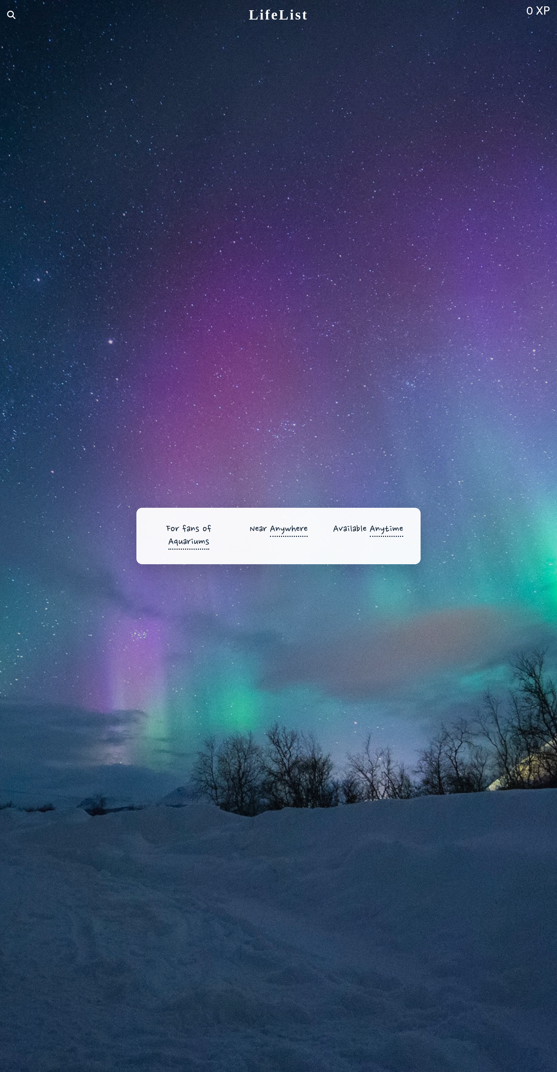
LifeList (278, 15)
